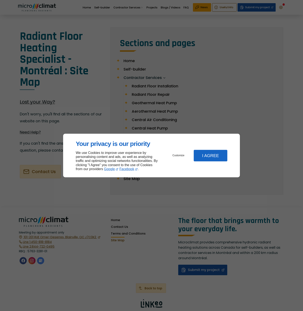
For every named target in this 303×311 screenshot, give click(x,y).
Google (109, 169)
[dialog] (151, 155)
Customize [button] (179, 155)
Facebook (127, 169)
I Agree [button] (210, 155)
